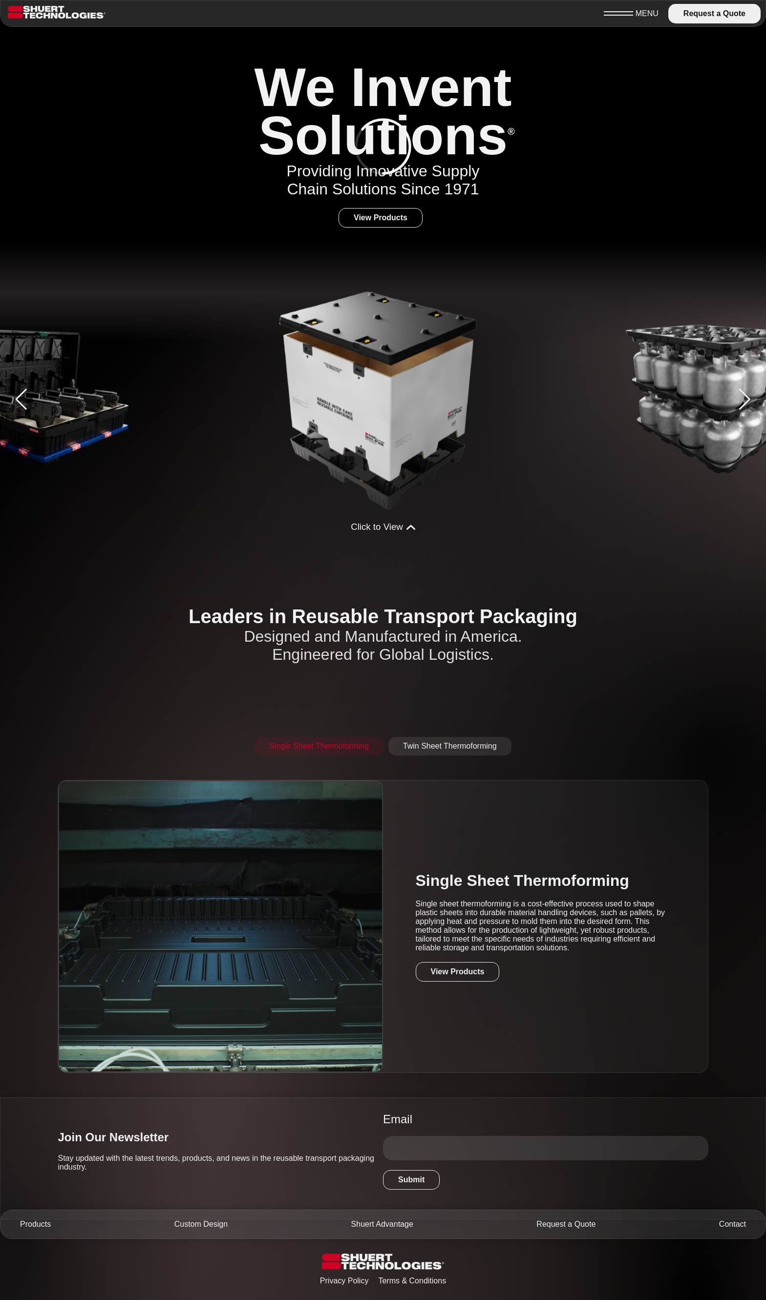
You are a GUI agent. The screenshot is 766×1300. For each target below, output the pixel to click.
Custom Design (201, 1224)
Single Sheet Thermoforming (318, 746)
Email (397, 1119)
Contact (732, 1224)
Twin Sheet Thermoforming (450, 746)
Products (35, 1224)
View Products (380, 217)
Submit (411, 1179)
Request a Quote (714, 13)
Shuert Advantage (382, 1224)
